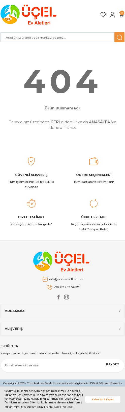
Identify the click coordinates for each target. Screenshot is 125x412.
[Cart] (121, 15)
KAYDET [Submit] (112, 364)
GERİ (55, 122)
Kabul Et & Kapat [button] (103, 399)
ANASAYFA (99, 122)
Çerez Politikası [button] (63, 406)
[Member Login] (112, 15)
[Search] (62, 37)
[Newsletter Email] (62, 365)
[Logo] (29, 14)
